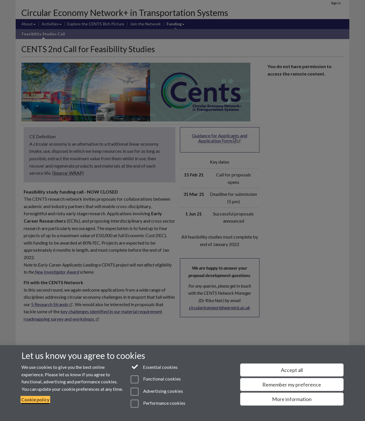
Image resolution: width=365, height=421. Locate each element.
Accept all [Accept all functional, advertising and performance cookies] (292, 370)
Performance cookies (158, 403)
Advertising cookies (157, 391)
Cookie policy (35, 399)
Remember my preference (291, 384)
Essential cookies (154, 366)
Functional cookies (156, 379)
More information (292, 399)
